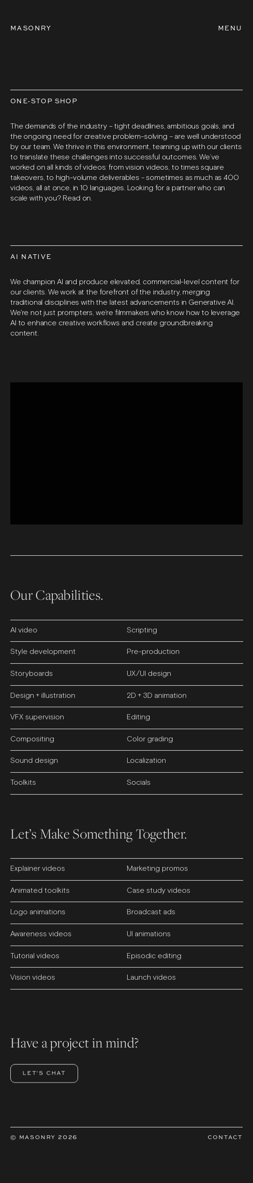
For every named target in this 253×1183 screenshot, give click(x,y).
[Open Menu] (230, 28)
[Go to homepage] (30, 28)
